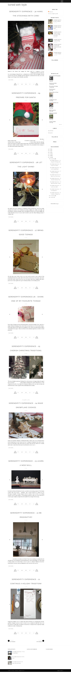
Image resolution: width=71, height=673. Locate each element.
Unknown (51, 11)
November (52, 195)
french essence (52, 89)
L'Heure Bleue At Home (53, 92)
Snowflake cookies (26, 400)
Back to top (60, 671)
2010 (50, 157)
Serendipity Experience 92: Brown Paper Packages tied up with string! (57, 46)
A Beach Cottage (52, 121)
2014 (50, 150)
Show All (60, 124)
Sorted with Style (17, 4)
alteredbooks (50, 130)
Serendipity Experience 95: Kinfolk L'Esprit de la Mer (57, 27)
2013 (50, 152)
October (52, 197)
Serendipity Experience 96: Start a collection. (57, 20)
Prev (10, 120)
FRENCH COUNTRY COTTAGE (53, 114)
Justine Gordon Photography (54, 75)
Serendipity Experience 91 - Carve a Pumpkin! (57, 53)
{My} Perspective (52, 110)
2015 (50, 149)
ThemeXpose (16, 671)
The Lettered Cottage (53, 86)
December (52, 158)
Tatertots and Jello (52, 83)
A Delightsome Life (53, 99)
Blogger (57, 203)
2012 (50, 153)
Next (42, 120)
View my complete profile (53, 13)
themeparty (50, 132)
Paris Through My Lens (53, 102)
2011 (50, 155)
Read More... (11, 79)
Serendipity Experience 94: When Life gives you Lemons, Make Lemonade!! (57, 33)
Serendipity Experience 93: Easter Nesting (57, 40)
